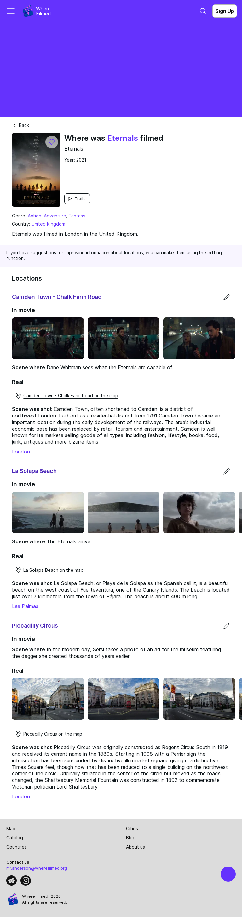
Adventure (55, 215)
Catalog (14, 837)
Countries (16, 846)
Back (20, 125)
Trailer (77, 198)
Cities (132, 828)
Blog (130, 837)
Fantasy (77, 215)
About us (135, 846)
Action (34, 215)
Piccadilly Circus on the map (48, 734)
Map (10, 828)
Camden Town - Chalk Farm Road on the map (66, 395)
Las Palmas (25, 606)
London (21, 451)
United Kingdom (48, 224)
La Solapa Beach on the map (49, 570)
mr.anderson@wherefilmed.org (36, 868)
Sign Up (224, 11)
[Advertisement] (121, 69)
